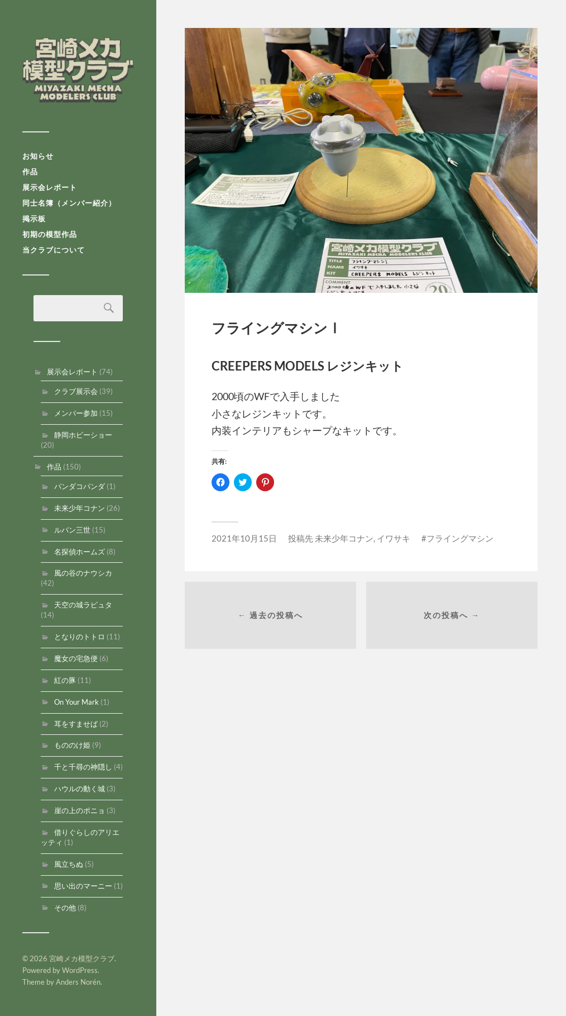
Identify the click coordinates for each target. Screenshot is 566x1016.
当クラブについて (53, 249)
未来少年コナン (79, 508)
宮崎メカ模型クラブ (78, 70)
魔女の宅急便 (76, 658)
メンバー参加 (76, 413)
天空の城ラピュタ (83, 604)
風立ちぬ (68, 864)
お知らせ (38, 155)
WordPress (80, 970)
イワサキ (393, 538)
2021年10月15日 (244, 538)
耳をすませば (76, 723)
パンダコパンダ (79, 486)
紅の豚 (65, 680)
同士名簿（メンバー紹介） (69, 202)
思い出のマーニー (83, 885)
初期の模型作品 (49, 234)
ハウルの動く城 (79, 788)
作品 (30, 171)
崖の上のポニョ (79, 810)
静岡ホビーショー (83, 434)
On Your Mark (76, 701)
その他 (65, 907)
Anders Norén (78, 981)
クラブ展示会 (76, 391)
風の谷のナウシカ (83, 572)
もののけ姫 (72, 744)
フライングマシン (459, 538)
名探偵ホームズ (79, 551)
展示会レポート (49, 187)
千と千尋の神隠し (83, 766)
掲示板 (34, 218)
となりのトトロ (79, 636)
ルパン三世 (72, 529)
